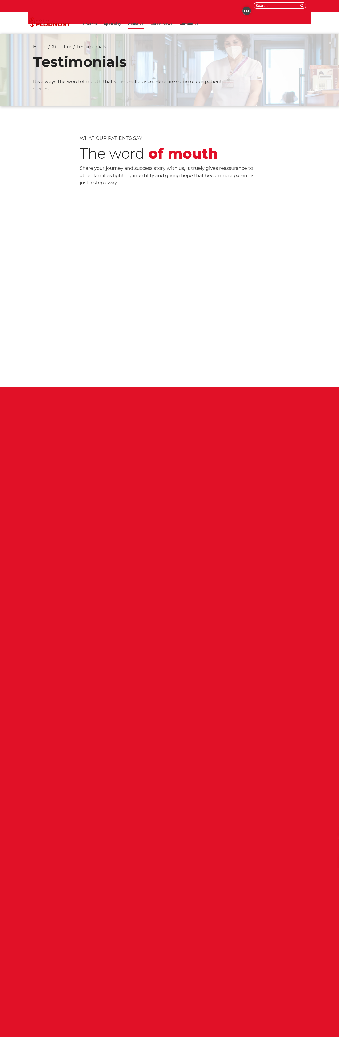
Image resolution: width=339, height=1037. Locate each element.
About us (136, 24)
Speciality (112, 24)
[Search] (303, 5)
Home (40, 46)
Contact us (188, 24)
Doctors (90, 24)
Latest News (161, 24)
